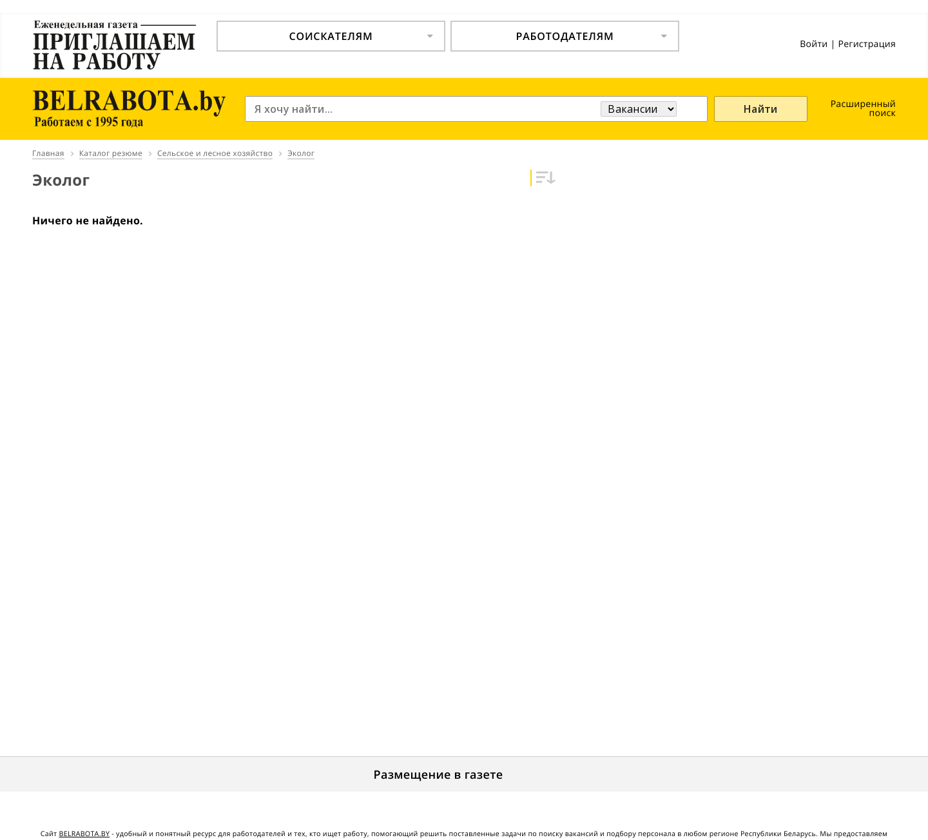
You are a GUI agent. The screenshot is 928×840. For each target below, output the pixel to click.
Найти (761, 109)
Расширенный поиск (863, 108)
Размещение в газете (438, 775)
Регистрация (867, 44)
